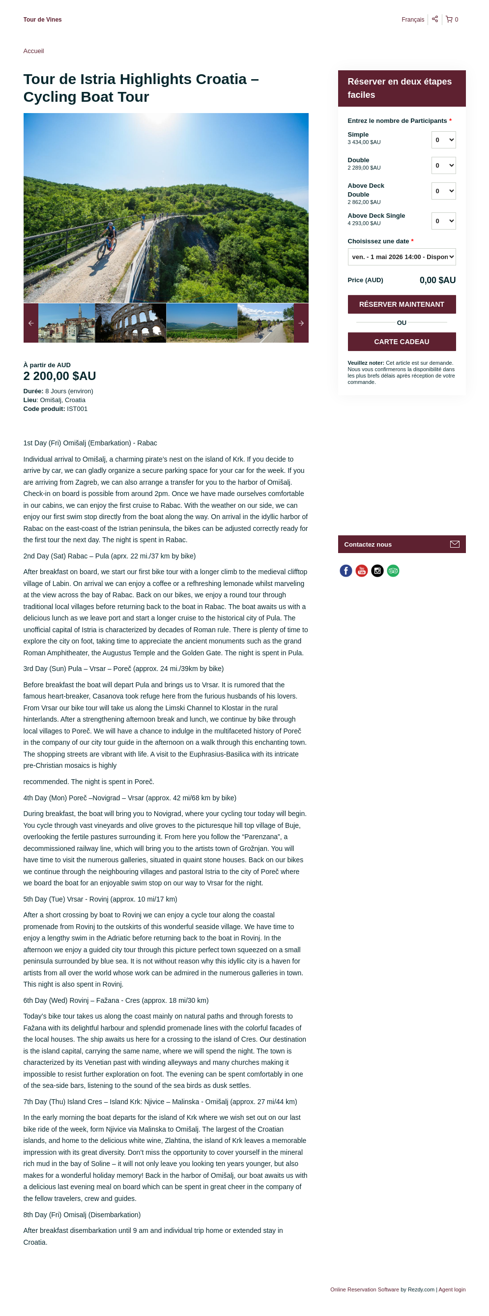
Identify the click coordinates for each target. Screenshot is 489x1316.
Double (377, 164)
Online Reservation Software (364, 1289)
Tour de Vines (43, 19)
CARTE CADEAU (402, 342)
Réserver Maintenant (401, 304)
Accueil (34, 51)
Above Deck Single (377, 220)
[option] (59, 323)
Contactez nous (368, 544)
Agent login (451, 1289)
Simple (377, 138)
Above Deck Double (377, 194)
